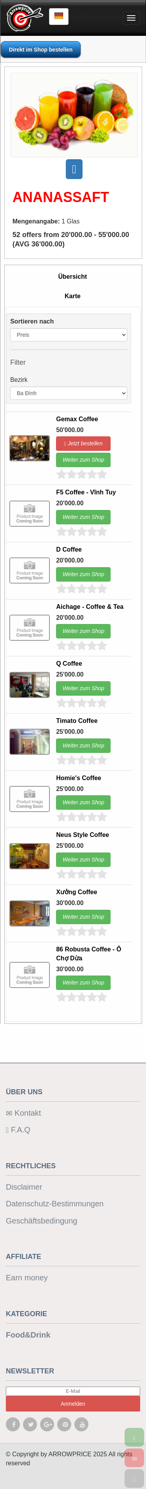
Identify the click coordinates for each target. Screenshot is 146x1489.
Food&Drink (28, 1335)
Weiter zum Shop (83, 460)
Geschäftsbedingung (41, 1221)
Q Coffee (69, 663)
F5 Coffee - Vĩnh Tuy (86, 492)
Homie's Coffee (78, 778)
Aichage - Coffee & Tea (89, 606)
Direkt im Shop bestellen (40, 49)
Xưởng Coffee (76, 892)
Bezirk (18, 379)
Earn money (27, 1277)
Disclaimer (24, 1187)
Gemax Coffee (77, 419)
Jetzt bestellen (83, 443)
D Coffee (69, 549)
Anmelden (73, 1404)
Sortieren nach (32, 321)
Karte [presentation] (73, 296)
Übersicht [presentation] (72, 276)
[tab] (72, 277)
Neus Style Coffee (82, 835)
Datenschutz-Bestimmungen (55, 1203)
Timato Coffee (76, 720)
